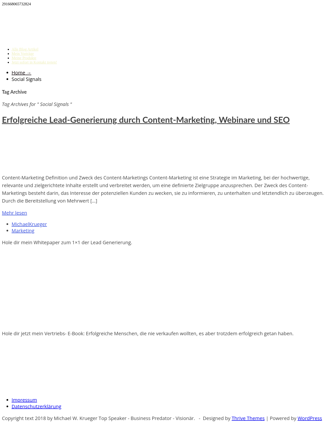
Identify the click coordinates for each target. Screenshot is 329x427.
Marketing (23, 230)
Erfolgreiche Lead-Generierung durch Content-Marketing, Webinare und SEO (146, 119)
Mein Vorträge (23, 54)
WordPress (310, 418)
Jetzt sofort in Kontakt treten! (34, 62)
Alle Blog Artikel (25, 49)
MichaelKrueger (29, 224)
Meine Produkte (24, 58)
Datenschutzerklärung (36, 406)
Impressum (24, 400)
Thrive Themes (248, 418)
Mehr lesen (14, 213)
